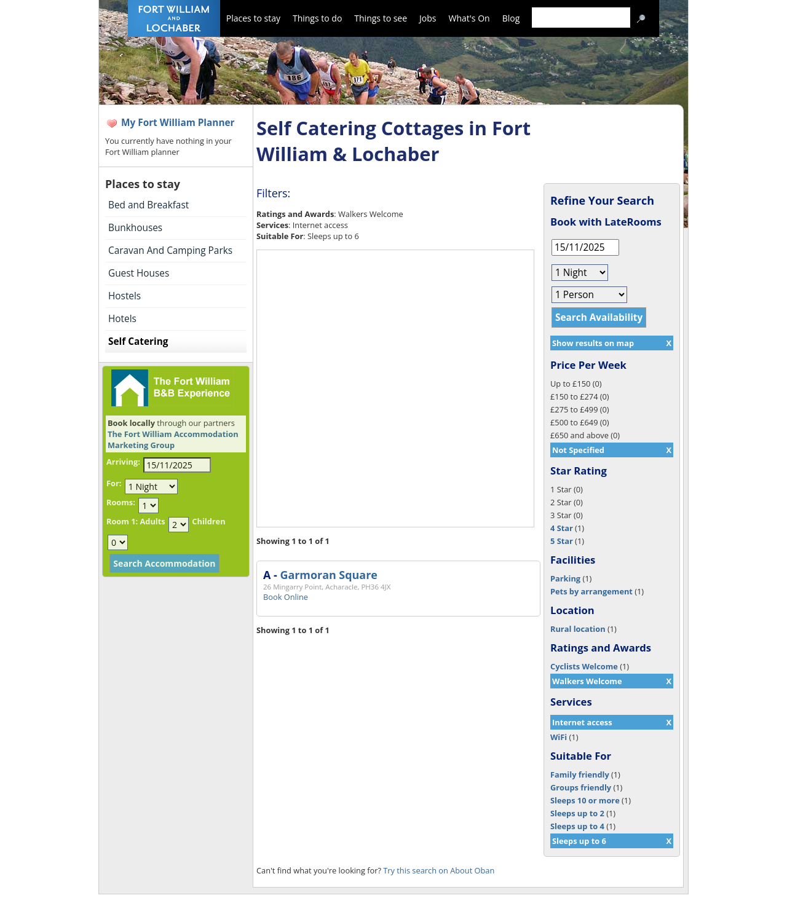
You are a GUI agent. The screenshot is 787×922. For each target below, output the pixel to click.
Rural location (578, 628)
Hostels (124, 296)
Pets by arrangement (591, 591)
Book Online (285, 596)
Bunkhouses (135, 227)
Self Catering (138, 341)
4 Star (561, 528)
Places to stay (253, 18)
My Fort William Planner (178, 122)
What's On (469, 18)
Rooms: (120, 502)
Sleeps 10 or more (585, 800)
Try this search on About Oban (438, 870)
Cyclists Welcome (584, 666)
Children (208, 521)
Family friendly (579, 774)
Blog (511, 18)
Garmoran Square (328, 574)
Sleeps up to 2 (577, 813)
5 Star (561, 540)
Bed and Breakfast (148, 205)
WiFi (558, 737)
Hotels (122, 318)
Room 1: (122, 521)
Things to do (317, 18)
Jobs (427, 18)
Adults (152, 521)
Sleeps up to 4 (577, 826)
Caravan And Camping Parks (170, 250)
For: (113, 483)
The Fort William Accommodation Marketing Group (173, 439)
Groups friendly (580, 787)
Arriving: (123, 461)
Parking (565, 578)
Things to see (380, 18)
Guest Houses (138, 273)
